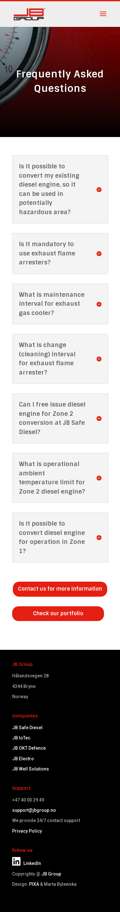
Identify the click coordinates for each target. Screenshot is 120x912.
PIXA (34, 884)
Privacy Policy (27, 831)
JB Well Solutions (30, 768)
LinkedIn (26, 863)
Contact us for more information (60, 588)
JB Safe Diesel (27, 727)
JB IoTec (21, 737)
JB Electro (23, 758)
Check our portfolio (58, 613)
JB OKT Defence (29, 748)
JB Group (51, 873)
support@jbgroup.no (34, 810)
